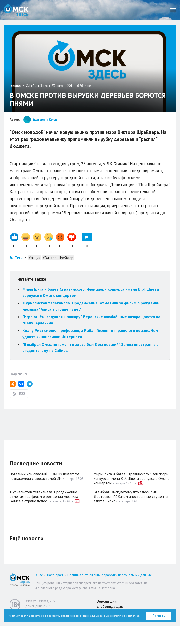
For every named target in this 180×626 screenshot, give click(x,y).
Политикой (134, 615)
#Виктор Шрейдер (58, 257)
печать (92, 86)
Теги (19, 257)
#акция (34, 257)
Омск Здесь (16, 10)
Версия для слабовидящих (110, 604)
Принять (158, 616)
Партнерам (55, 575)
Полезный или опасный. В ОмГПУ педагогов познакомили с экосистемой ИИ (45, 476)
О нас (39, 575)
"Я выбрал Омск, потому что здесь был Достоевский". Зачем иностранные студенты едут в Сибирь (131, 496)
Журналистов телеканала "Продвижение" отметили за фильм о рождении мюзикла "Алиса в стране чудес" (44, 496)
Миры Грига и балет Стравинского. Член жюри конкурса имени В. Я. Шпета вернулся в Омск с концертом (132, 478)
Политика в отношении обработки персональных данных (110, 575)
